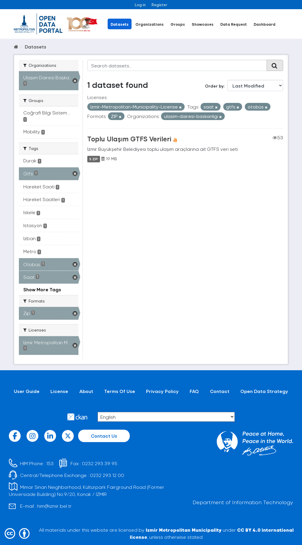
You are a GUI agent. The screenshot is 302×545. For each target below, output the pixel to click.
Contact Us (104, 436)
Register (159, 4)
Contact (219, 391)
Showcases (203, 24)
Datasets (120, 24)
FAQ (194, 391)
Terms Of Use (119, 391)
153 (50, 463)
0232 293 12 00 (107, 475)
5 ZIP (93, 158)
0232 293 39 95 (99, 463)
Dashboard (264, 24)
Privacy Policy (162, 391)
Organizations (149, 24)
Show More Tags (42, 289)
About (86, 391)
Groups (177, 24)
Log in (140, 4)
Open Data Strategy (264, 391)
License (59, 391)
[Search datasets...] (177, 65)
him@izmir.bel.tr (54, 506)
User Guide (27, 391)
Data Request (233, 24)
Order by (214, 86)
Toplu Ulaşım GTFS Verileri (129, 138)
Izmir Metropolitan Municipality (183, 530)
